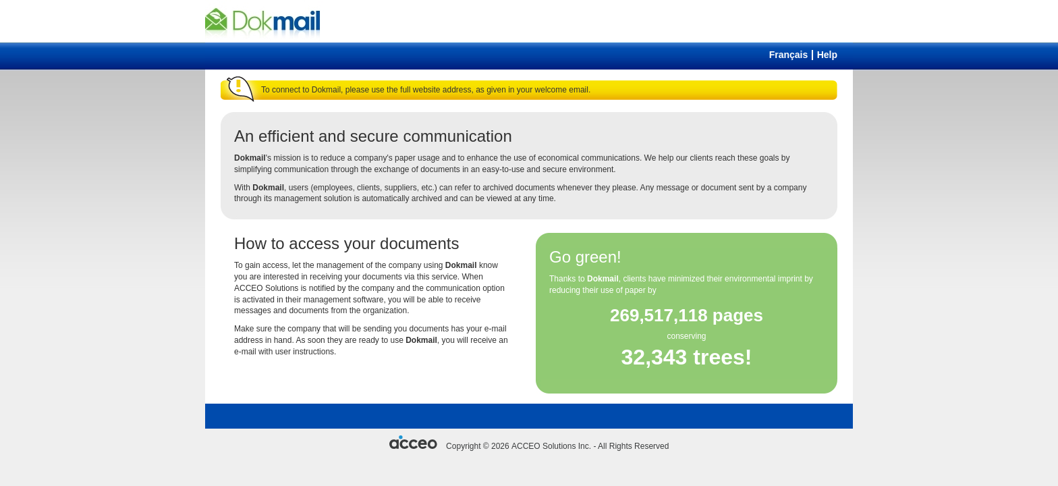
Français (788, 54)
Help (827, 54)
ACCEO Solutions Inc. (551, 446)
